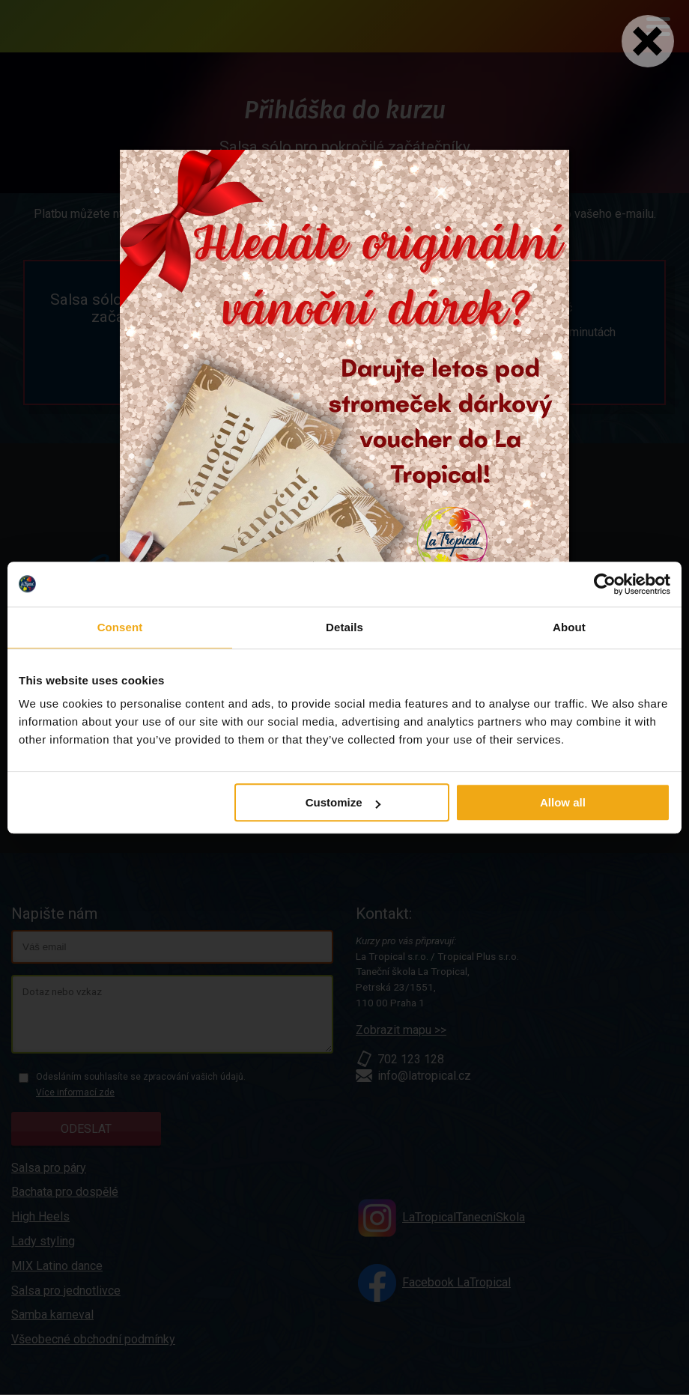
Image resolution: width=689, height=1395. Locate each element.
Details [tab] (344, 627)
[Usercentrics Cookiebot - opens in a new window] (604, 584)
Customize (343, 802)
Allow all (563, 802)
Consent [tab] (120, 627)
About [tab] (569, 627)
